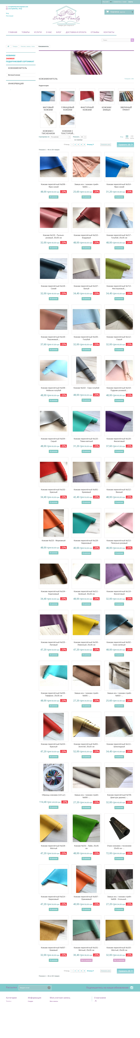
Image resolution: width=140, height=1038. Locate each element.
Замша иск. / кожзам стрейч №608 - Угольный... (119, 898)
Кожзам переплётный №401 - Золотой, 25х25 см (86, 745)
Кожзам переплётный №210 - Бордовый (86, 236)
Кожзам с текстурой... (67, 132)
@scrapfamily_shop (15, 8)
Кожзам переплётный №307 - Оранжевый (86, 898)
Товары (26, 32)
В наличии (13, 117)
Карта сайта (32, 1024)
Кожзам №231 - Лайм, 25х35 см (86, 847)
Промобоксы (10, 1007)
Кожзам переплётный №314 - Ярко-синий (119, 185)
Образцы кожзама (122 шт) (53, 795)
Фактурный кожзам (15, 82)
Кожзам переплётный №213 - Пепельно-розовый (119, 542)
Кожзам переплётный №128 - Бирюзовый (86, 542)
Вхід (7, 13)
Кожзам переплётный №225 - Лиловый (53, 643)
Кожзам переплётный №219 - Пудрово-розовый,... (119, 389)
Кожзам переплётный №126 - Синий (53, 287)
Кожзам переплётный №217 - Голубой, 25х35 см (119, 236)
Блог (58, 32)
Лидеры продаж (33, 1007)
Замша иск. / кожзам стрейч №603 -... (119, 694)
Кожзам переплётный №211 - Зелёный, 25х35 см (86, 592)
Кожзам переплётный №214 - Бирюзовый (53, 898)
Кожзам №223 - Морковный (53, 541)
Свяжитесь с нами (120, 2)
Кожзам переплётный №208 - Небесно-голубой (53, 389)
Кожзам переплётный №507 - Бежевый (53, 949)
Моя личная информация (59, 1010)
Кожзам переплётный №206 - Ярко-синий (53, 185)
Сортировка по (44, 137)
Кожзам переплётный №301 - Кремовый (86, 491)
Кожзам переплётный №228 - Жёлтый (53, 847)
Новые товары (33, 1004)
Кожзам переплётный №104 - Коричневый (53, 592)
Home (30, 1013)
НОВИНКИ (10, 55)
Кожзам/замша (13, 85)
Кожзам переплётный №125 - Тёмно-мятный (86, 440)
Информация (16, 143)
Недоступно (14, 114)
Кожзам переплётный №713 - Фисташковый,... (119, 287)
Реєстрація (9, 16)
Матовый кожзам (14, 75)
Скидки (30, 1001)
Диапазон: (9, 132)
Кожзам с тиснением (15, 92)
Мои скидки (54, 1013)
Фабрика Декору (15, 124)
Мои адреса (54, 1007)
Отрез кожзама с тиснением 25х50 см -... (119, 847)
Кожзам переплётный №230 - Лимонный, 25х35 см (86, 643)
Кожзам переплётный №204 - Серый (53, 440)
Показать (76, 137)
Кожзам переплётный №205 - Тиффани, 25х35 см (53, 694)
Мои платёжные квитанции (59, 1004)
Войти (131, 2)
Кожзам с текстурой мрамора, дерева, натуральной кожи (18, 97)
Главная (12, 32)
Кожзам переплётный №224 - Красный (53, 745)
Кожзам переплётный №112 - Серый (119, 338)
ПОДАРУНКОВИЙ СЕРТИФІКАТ (20, 62)
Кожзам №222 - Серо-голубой (86, 388)
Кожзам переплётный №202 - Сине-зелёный (119, 643)
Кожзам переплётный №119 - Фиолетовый (119, 592)
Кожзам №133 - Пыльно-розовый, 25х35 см (53, 236)
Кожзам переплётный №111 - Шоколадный (119, 745)
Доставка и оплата (76, 32)
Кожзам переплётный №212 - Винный (119, 491)
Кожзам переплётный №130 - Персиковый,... (53, 338)
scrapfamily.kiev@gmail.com (112, 1006)
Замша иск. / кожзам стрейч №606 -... (86, 796)
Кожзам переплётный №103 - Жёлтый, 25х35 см (119, 949)
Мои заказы (54, 1001)
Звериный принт (14, 88)
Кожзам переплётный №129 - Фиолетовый (119, 440)
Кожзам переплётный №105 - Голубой (86, 338)
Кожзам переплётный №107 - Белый (86, 287)
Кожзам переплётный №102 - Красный (53, 491)
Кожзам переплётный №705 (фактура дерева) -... (119, 796)
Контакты (109, 32)
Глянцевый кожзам (15, 78)
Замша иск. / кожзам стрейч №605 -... (86, 694)
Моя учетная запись (60, 997)
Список (132, 137)
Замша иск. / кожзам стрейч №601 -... (86, 185)
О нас (49, 32)
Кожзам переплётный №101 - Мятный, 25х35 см (86, 949)
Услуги (38, 32)
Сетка (127, 137)
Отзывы (95, 32)
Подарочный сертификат (15, 1004)
